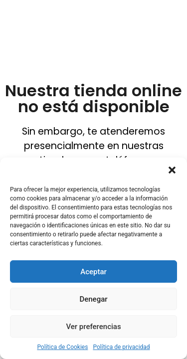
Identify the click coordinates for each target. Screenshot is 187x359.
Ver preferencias (93, 326)
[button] (172, 170)
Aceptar (93, 271)
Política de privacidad (121, 347)
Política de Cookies (62, 347)
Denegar (93, 299)
